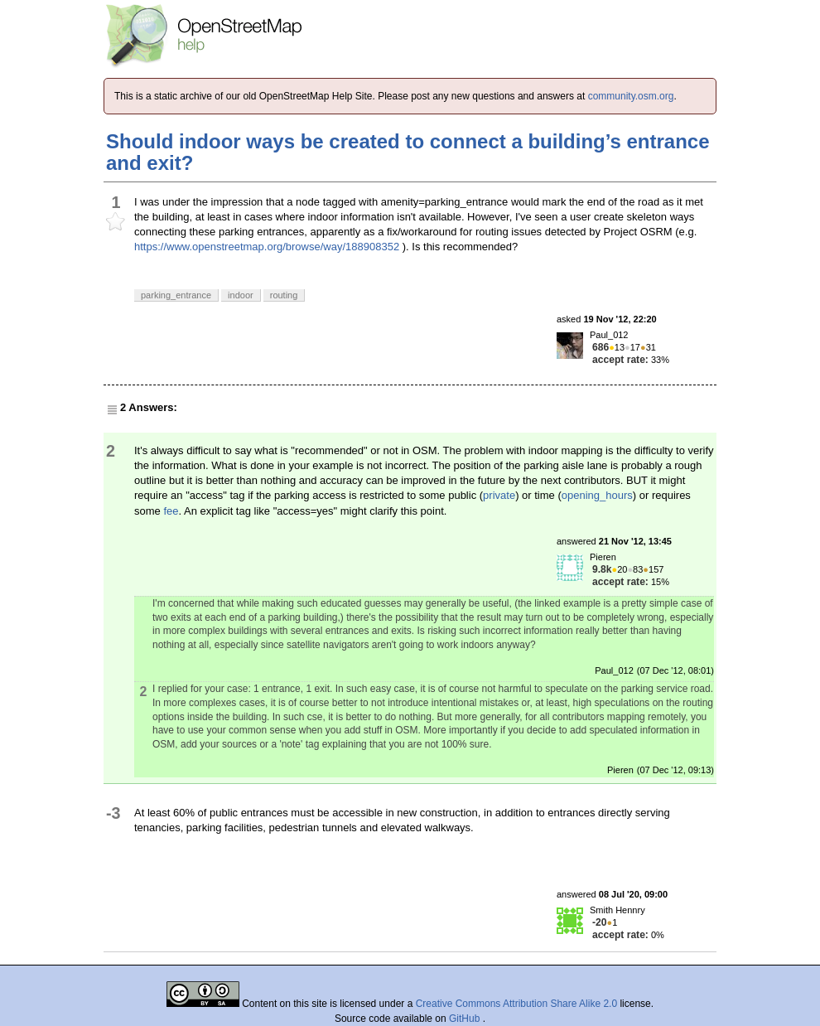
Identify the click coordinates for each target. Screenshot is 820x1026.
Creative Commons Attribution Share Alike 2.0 (516, 1003)
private (499, 495)
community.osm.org (631, 96)
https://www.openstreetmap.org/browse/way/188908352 (266, 246)
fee (170, 511)
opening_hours (597, 495)
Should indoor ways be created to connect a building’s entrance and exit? (408, 152)
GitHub (466, 1018)
